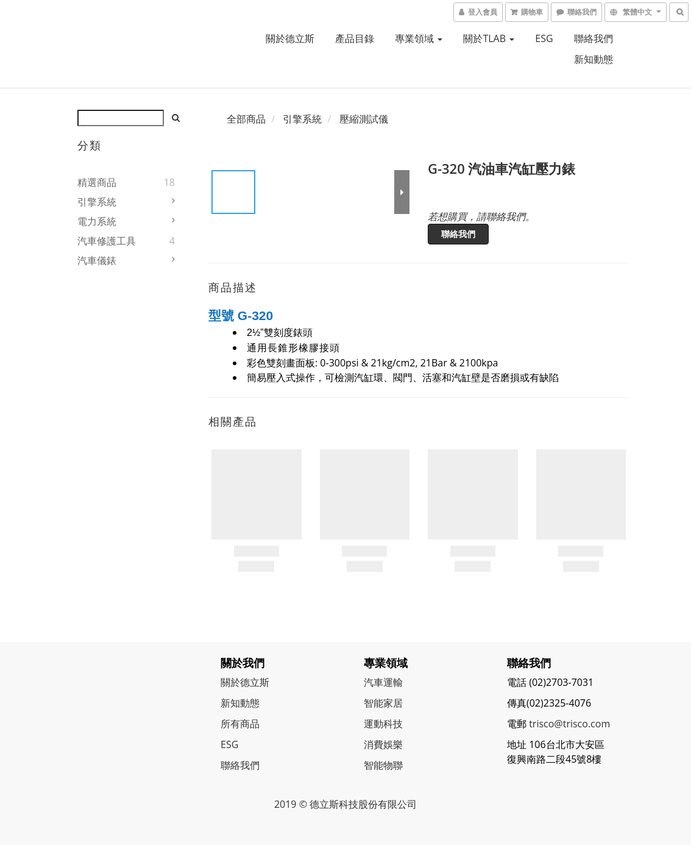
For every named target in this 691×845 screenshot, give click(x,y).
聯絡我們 (593, 38)
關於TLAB (488, 38)
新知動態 (593, 59)
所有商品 (240, 723)
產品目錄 (354, 38)
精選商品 (96, 182)
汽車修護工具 (106, 241)
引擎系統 (96, 202)
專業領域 (418, 38)
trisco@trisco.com (569, 723)
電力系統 (96, 221)
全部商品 (246, 119)
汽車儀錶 (96, 260)
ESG (544, 38)
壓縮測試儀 (363, 119)
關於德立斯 (290, 38)
